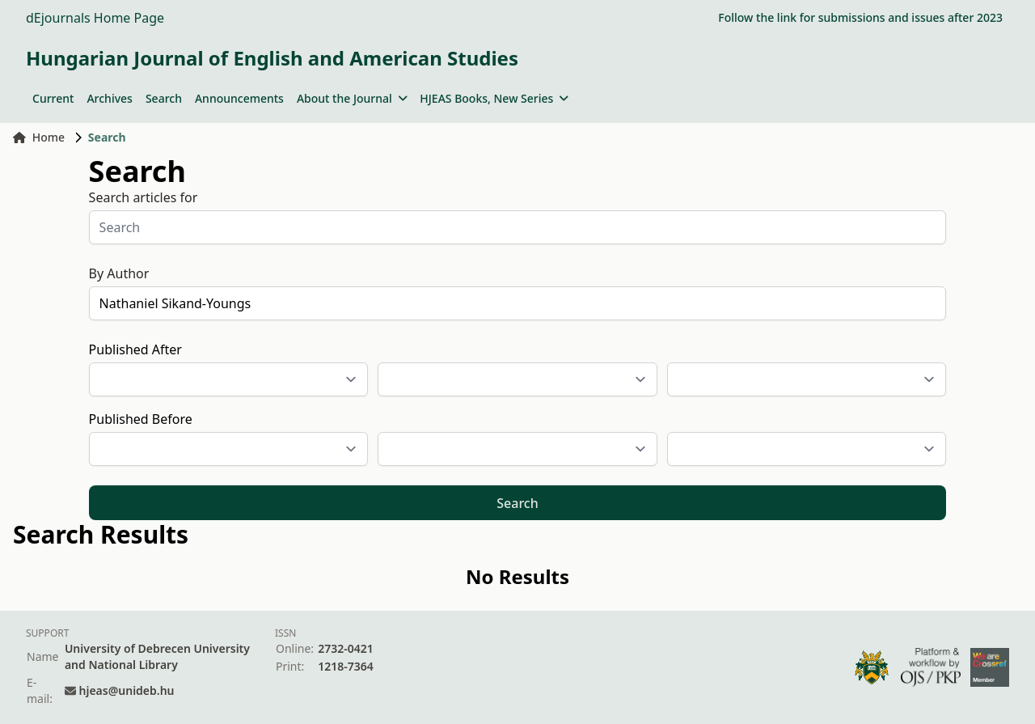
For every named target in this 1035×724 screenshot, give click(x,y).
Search (164, 98)
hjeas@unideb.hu (127, 690)
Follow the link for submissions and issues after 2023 (860, 17)
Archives (109, 98)
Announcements (239, 98)
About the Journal (352, 98)
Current (53, 98)
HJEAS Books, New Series (494, 98)
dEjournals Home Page (95, 18)
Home (39, 137)
